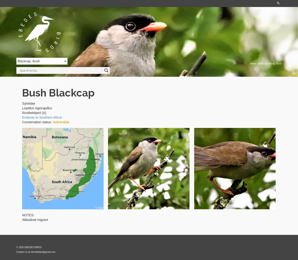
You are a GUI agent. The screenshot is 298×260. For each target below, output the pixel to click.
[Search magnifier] (106, 70)
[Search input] (61, 70)
